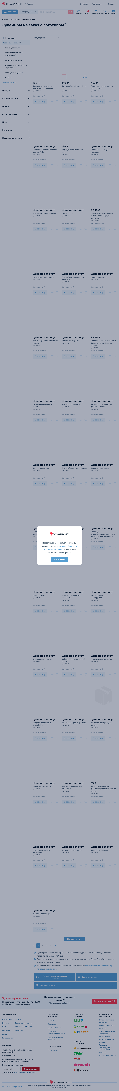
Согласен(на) (59, 559)
